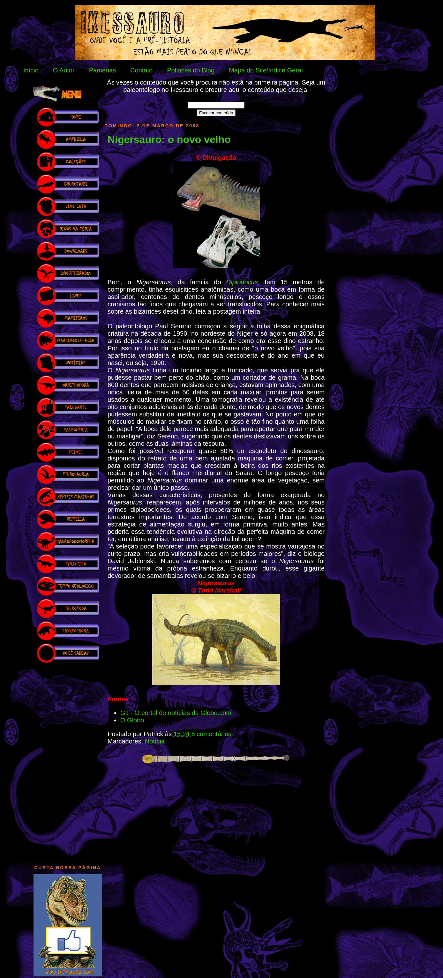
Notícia (155, 741)
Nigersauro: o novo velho (169, 139)
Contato (141, 70)
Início (31, 70)
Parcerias (102, 70)
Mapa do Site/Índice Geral (266, 70)
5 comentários (211, 733)
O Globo (132, 720)
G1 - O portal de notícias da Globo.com (175, 712)
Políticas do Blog (190, 70)
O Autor (64, 70)
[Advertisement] (68, 760)
